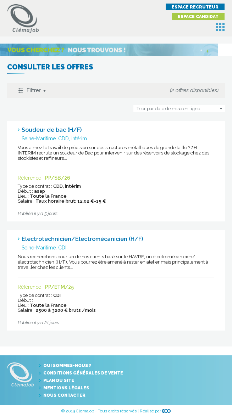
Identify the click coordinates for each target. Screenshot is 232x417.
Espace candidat (198, 16)
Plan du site (58, 380)
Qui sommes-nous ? (67, 365)
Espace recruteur (195, 7)
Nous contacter (64, 395)
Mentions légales (66, 387)
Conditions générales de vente (83, 373)
